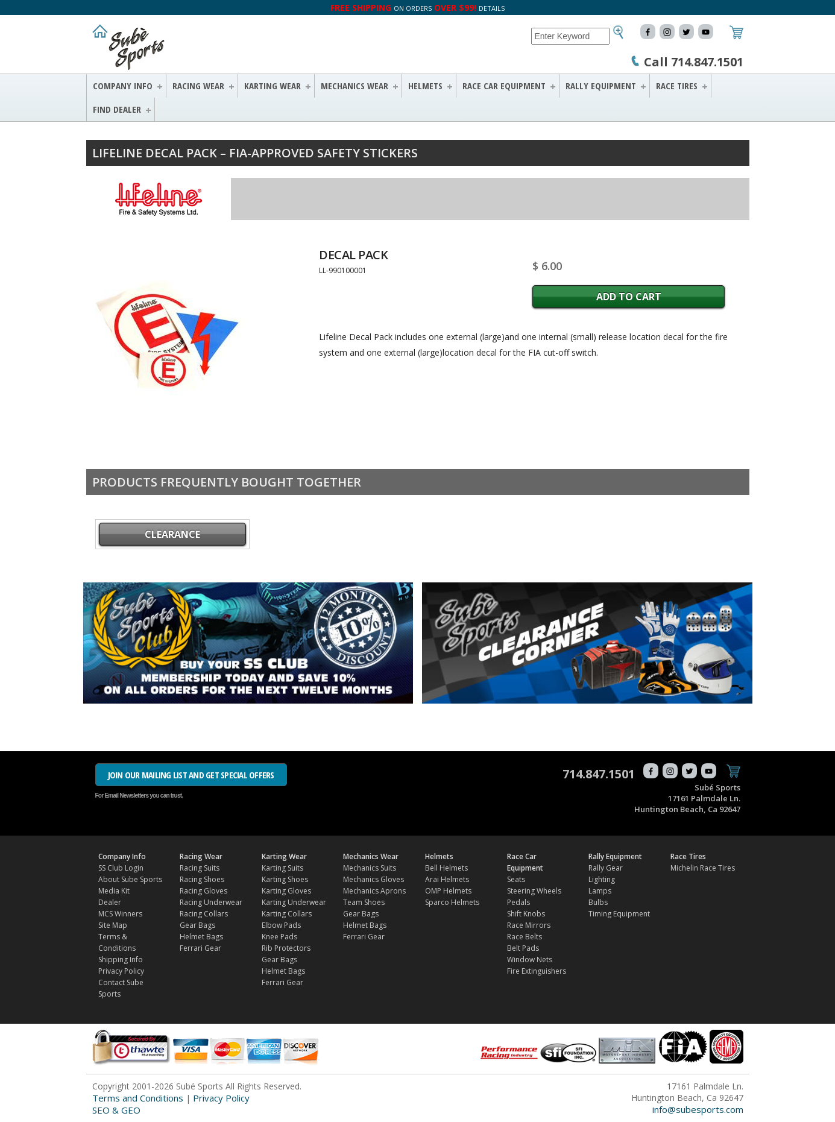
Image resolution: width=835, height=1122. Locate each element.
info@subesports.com (697, 1109)
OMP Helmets (448, 891)
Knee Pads (279, 936)
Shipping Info (120, 959)
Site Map (112, 925)
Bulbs (598, 902)
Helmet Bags (201, 936)
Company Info (123, 86)
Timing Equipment (619, 914)
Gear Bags (197, 925)
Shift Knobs (526, 914)
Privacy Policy (121, 971)
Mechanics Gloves (373, 879)
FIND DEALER (117, 109)
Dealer (109, 902)
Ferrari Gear (200, 948)
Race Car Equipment (504, 86)
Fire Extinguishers (536, 971)
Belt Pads (523, 948)
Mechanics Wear (354, 86)
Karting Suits (282, 868)
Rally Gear (605, 868)
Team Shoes (364, 902)
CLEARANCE (172, 534)
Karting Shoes (285, 879)
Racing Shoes (202, 879)
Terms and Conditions (137, 1098)
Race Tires (677, 86)
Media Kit (114, 891)
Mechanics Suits (369, 868)
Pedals (518, 902)
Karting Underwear (294, 902)
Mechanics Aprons (374, 891)
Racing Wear (198, 86)
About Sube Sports (130, 879)
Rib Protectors (286, 948)
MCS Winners (120, 914)
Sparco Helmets (452, 902)
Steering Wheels (534, 891)
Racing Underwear (211, 902)
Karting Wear (272, 86)
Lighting (601, 879)
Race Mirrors (528, 925)
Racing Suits (199, 868)
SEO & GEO (116, 1110)
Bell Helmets (446, 868)
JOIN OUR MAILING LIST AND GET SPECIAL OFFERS (191, 775)
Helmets (425, 86)
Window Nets (529, 959)
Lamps (599, 891)
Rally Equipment (601, 86)
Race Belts (524, 936)
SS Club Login (120, 868)
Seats (516, 879)
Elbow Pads (281, 925)
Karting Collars (287, 914)
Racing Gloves (203, 891)
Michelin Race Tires (702, 868)
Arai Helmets (447, 879)
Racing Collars (204, 914)
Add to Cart (628, 296)
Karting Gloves (286, 891)
